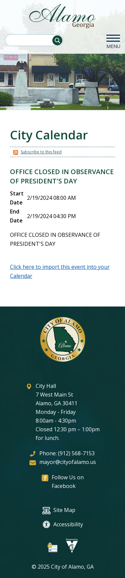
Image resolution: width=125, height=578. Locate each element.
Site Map (58, 510)
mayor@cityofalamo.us (67, 462)
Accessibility (62, 524)
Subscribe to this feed (41, 152)
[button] (57, 40)
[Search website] (34, 40)
